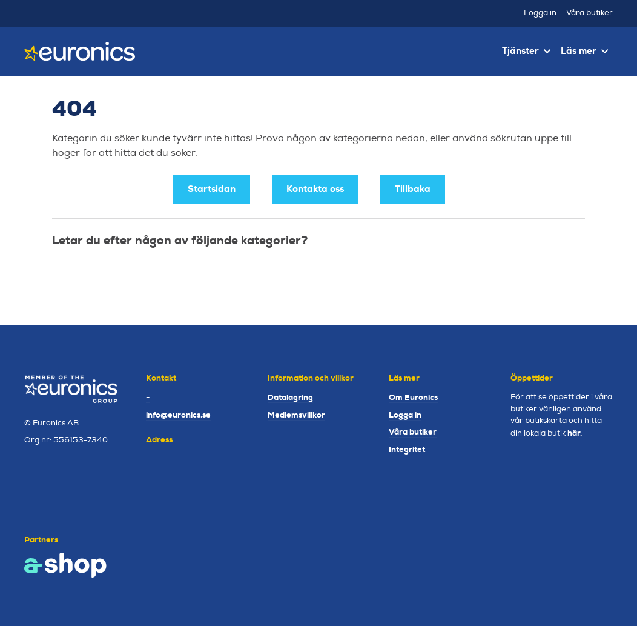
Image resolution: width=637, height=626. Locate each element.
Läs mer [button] (584, 51)
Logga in (540, 13)
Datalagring (290, 397)
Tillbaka (413, 189)
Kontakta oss (315, 189)
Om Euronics (413, 397)
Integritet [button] (407, 449)
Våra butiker (589, 13)
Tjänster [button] (526, 51)
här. (574, 433)
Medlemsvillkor (296, 415)
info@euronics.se (178, 415)
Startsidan (212, 189)
